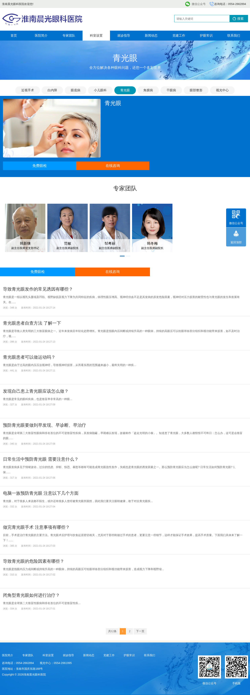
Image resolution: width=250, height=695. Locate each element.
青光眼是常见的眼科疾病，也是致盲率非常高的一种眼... (37, 399)
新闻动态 (151, 35)
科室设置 (96, 35)
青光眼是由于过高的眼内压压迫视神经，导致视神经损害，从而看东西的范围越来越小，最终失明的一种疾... (69, 365)
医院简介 (41, 35)
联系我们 (233, 35)
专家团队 (68, 35)
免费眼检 (39, 166)
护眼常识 (206, 35)
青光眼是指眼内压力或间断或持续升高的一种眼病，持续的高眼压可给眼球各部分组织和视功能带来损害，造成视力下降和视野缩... (83, 569)
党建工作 (178, 35)
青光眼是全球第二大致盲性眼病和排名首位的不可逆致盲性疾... (42, 603)
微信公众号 (199, 4)
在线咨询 (113, 166)
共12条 (112, 631)
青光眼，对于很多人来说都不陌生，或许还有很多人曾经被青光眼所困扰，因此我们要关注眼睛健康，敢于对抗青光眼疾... (78, 501)
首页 (14, 35)
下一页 (140, 631)
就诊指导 (123, 35)
